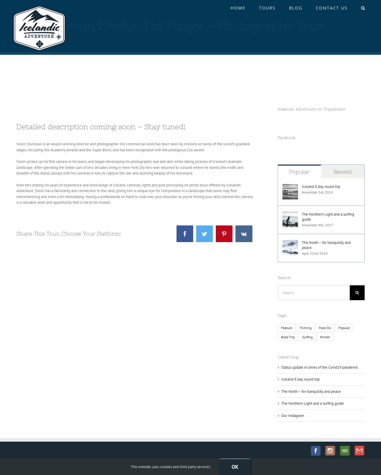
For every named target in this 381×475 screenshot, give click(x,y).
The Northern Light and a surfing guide (328, 217)
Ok (235, 466)
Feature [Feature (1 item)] (286, 328)
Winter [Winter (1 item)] (325, 337)
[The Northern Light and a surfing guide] (290, 214)
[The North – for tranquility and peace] (290, 242)
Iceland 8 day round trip (321, 186)
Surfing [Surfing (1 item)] (307, 337)
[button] (363, 8)
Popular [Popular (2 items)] (344, 328)
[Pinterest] (224, 234)
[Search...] (314, 292)
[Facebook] (185, 234)
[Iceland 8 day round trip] (290, 186)
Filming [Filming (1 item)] (305, 328)
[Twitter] (204, 234)
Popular (299, 172)
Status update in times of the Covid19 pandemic (319, 367)
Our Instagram (292, 415)
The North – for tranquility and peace (326, 245)
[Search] (357, 292)
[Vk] (244, 234)
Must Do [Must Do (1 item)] (325, 328)
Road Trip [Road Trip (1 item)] (288, 337)
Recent (343, 172)
